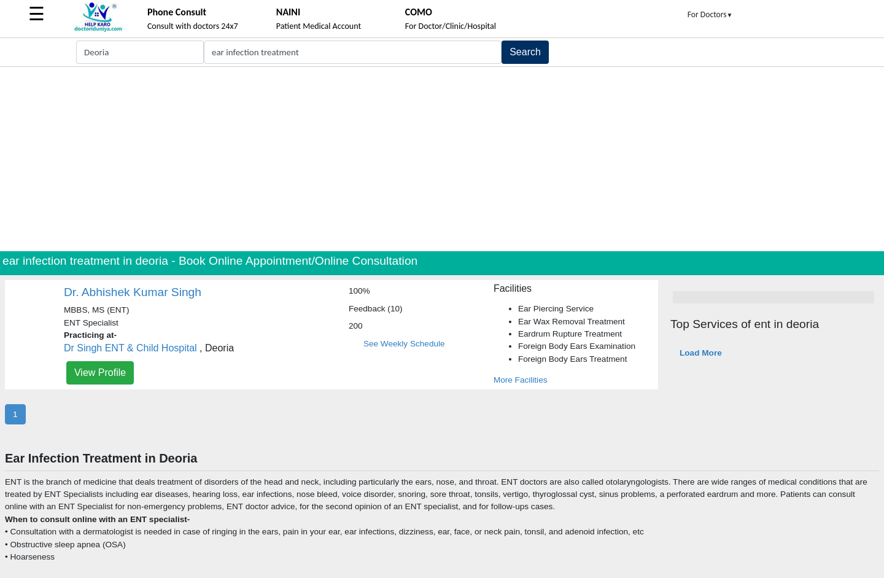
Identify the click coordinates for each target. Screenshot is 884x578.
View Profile (100, 372)
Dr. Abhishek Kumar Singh (132, 292)
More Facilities (521, 380)
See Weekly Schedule (404, 343)
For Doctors (710, 14)
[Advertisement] (442, 159)
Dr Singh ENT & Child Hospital (130, 348)
